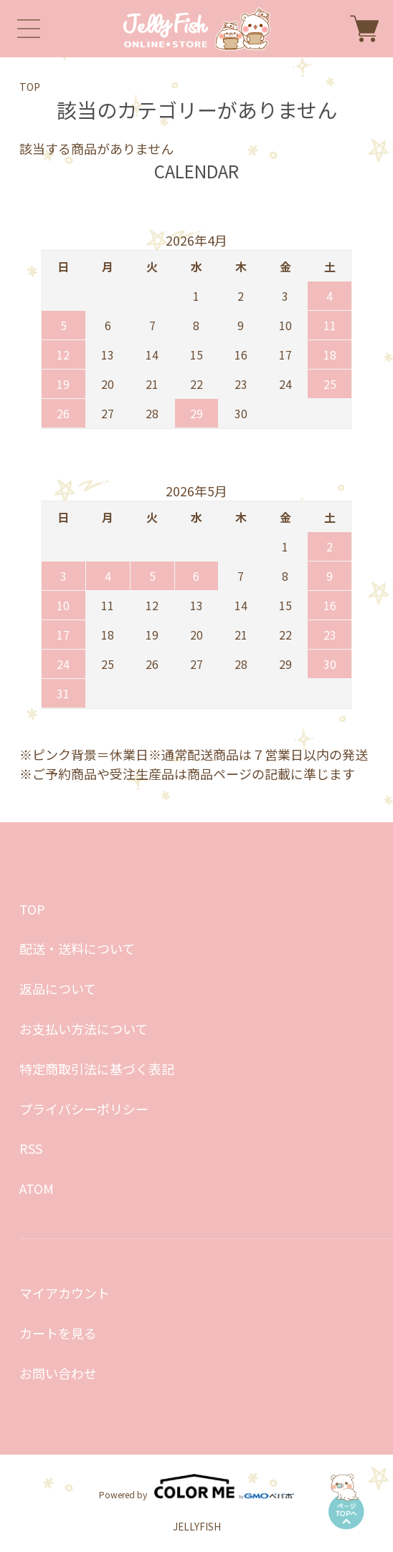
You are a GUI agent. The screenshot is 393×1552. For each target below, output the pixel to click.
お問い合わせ (58, 1373)
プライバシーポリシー (83, 1108)
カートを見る (58, 1333)
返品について (57, 988)
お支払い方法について (83, 1028)
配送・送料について (77, 948)
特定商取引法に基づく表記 (96, 1068)
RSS (30, 1148)
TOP (29, 86)
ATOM (36, 1188)
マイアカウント (64, 1292)
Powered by (196, 1486)
